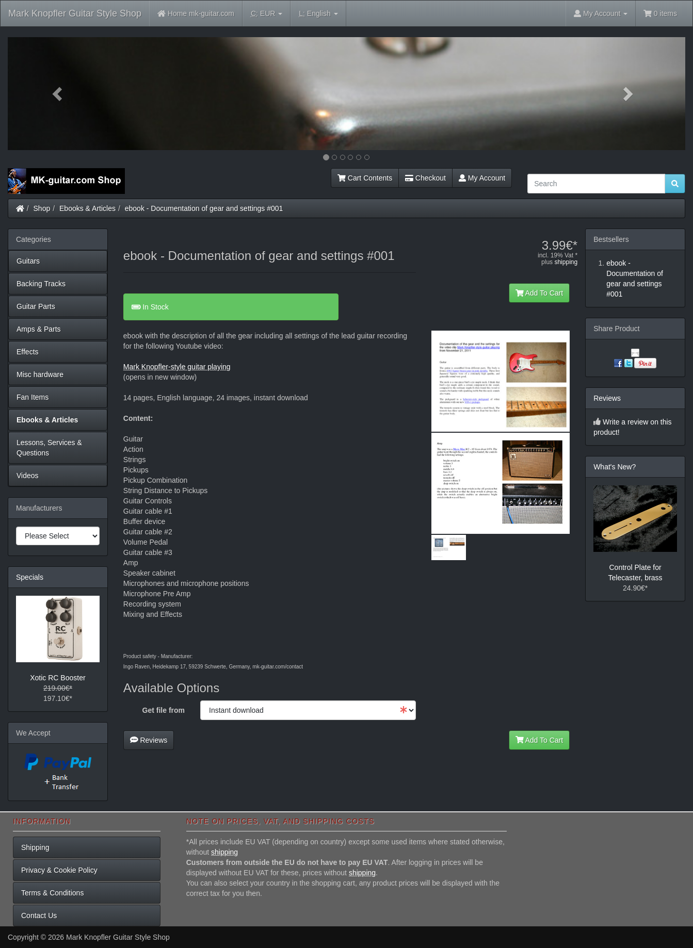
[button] (58, 93)
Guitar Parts (36, 306)
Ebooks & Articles (87, 208)
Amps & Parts (39, 329)
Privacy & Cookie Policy (59, 870)
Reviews (149, 740)
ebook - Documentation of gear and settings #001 (204, 208)
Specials (29, 577)
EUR (266, 13)
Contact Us (39, 915)
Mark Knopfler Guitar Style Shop (74, 13)
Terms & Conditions (52, 893)
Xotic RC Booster (57, 678)
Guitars (28, 261)
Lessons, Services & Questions (49, 447)
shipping (565, 262)
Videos (28, 475)
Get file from (163, 710)
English (318, 13)
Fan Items (33, 397)
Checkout (425, 178)
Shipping (35, 847)
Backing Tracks (41, 284)
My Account (482, 178)
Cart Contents (364, 178)
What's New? (614, 467)
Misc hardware (40, 374)
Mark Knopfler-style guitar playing (177, 367)
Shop (42, 208)
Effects (28, 352)
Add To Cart (539, 293)
